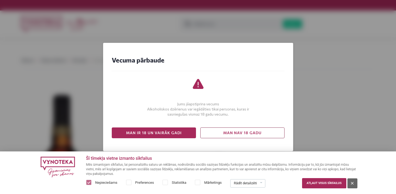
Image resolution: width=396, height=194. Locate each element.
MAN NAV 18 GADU (242, 132)
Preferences (144, 183)
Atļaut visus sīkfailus (324, 183)
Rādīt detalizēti (245, 183)
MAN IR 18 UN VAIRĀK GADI (154, 132)
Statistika (179, 183)
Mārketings (213, 183)
